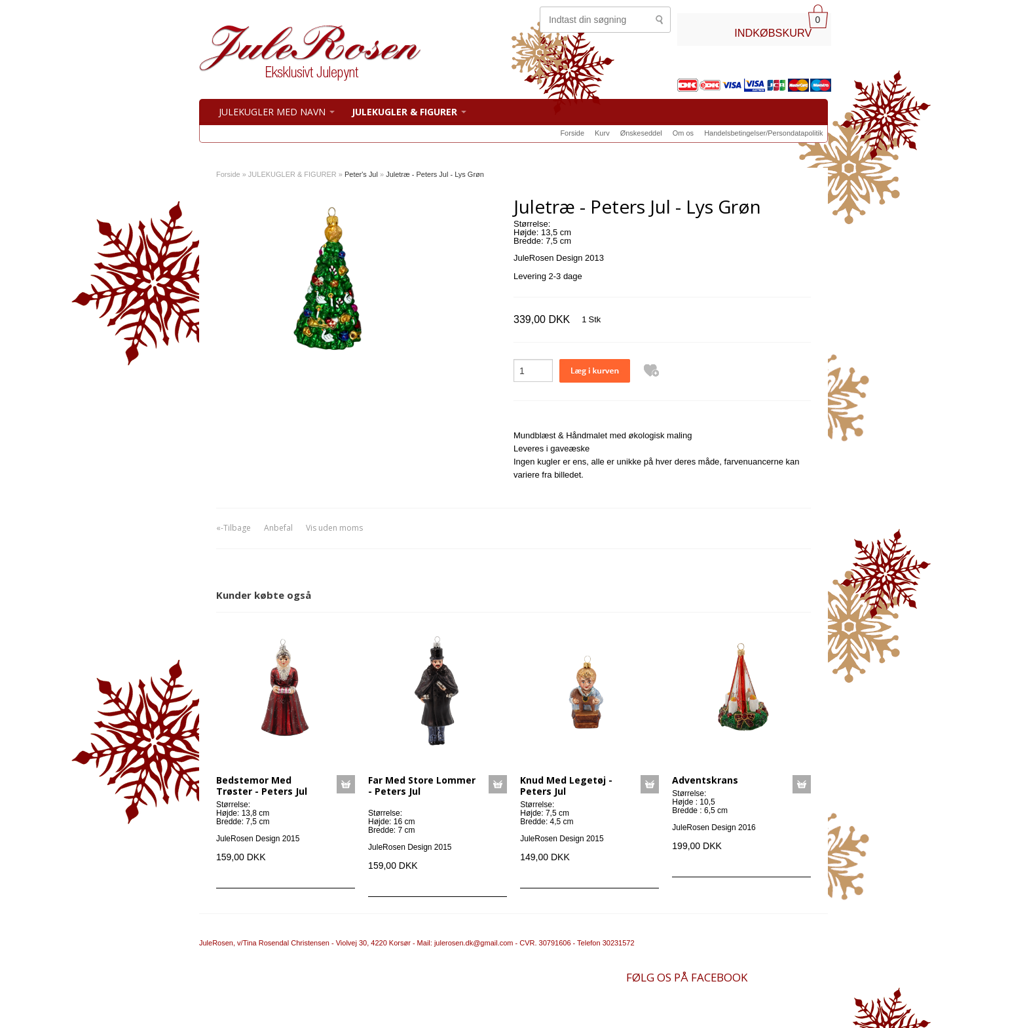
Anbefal (278, 527)
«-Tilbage (233, 527)
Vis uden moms (334, 527)
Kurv (602, 133)
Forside (572, 133)
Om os (683, 133)
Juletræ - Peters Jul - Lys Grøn (435, 174)
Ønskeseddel (641, 133)
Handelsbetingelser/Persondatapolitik (763, 133)
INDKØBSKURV (773, 33)
